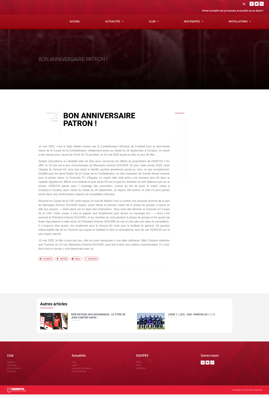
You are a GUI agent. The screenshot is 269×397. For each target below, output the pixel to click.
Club (154, 24)
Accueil (75, 24)
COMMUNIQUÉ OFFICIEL (200, 161)
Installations (240, 24)
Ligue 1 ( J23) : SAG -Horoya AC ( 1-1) (207, 132)
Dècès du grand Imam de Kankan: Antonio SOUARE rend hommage (206, 171)
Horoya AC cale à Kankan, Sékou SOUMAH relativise (206, 142)
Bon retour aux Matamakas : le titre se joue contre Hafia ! (208, 124)
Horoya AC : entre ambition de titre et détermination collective (209, 180)
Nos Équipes (193, 24)
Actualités (114, 24)
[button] (244, 4)
